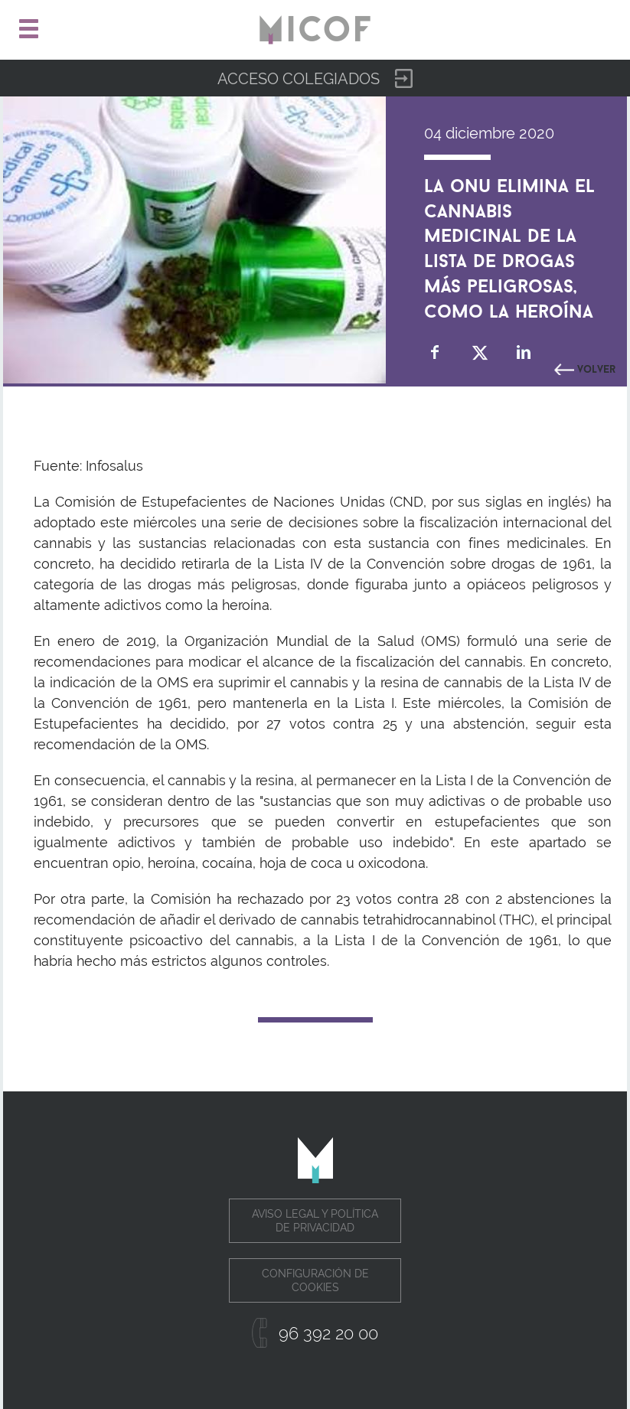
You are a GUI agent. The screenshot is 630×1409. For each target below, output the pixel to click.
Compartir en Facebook (435, 352)
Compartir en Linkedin (524, 352)
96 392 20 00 (328, 1333)
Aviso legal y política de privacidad (315, 1221)
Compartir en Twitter (479, 352)
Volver (596, 367)
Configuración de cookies (315, 1280)
